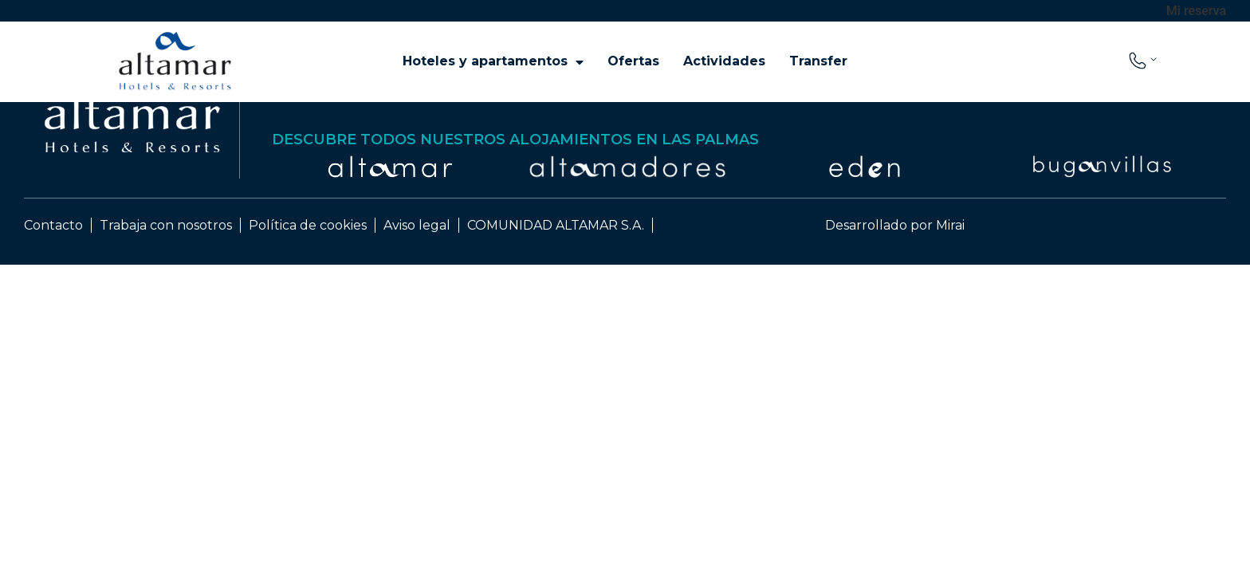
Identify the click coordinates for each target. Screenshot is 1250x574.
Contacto (53, 225)
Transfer (818, 61)
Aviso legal (416, 225)
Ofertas (633, 61)
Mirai (950, 225)
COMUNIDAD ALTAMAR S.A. (555, 225)
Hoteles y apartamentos (493, 61)
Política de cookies (308, 225)
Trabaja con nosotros (166, 225)
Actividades (724, 61)
